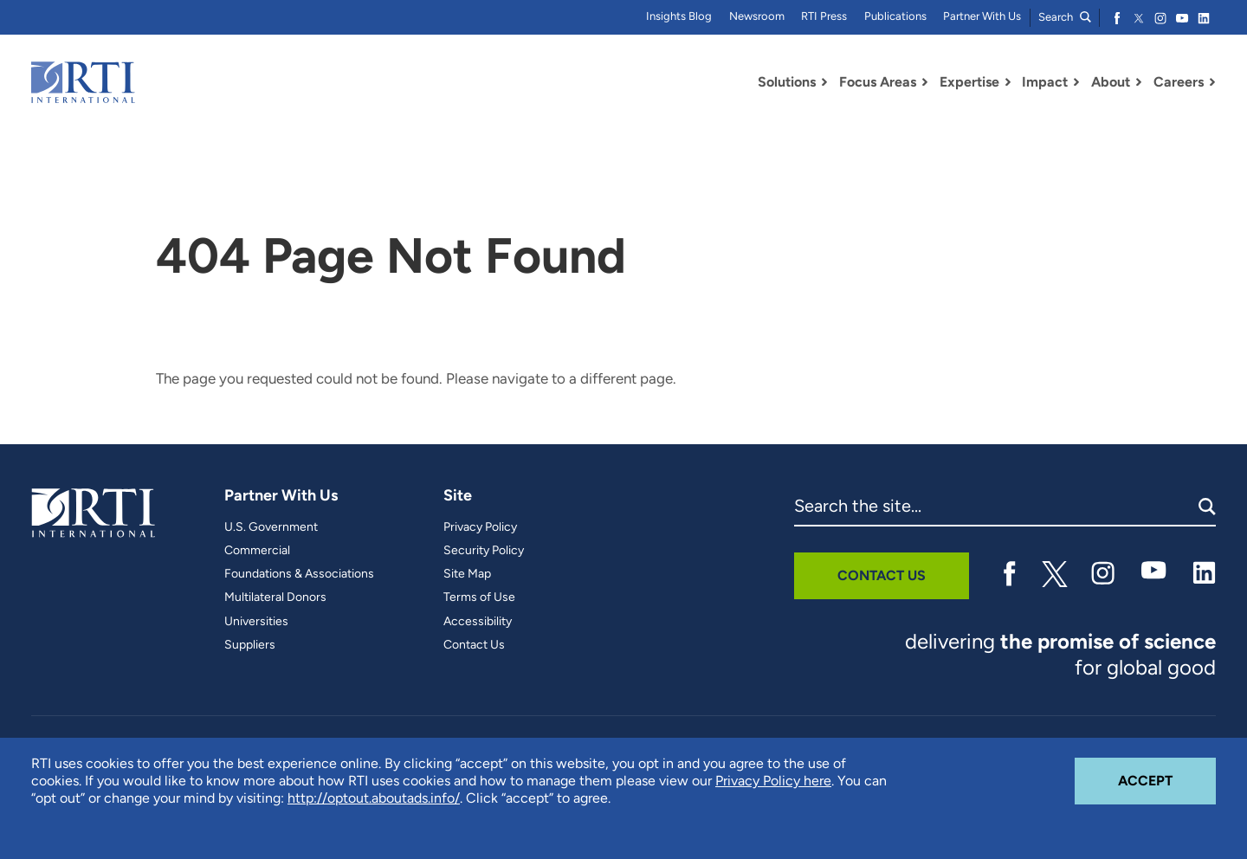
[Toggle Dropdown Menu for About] (1138, 82)
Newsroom (757, 16)
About (1110, 82)
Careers (1178, 82)
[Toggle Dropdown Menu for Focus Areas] (924, 82)
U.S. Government (271, 527)
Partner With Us (982, 16)
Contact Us (474, 645)
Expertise (969, 82)
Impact (1045, 82)
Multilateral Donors (275, 597)
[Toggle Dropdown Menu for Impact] (1076, 82)
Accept (1167, 773)
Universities (256, 622)
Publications (895, 16)
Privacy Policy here (773, 780)
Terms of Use (479, 597)
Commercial (257, 551)
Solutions (787, 82)
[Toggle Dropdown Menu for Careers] (1212, 82)
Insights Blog (679, 16)
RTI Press (824, 16)
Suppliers (249, 645)
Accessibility (477, 622)
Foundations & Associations (299, 574)
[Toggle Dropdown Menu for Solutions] (824, 82)
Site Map (467, 574)
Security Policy (483, 551)
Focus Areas (877, 82)
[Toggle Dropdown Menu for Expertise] (1008, 82)
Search (1064, 16)
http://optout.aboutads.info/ (374, 798)
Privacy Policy (480, 527)
